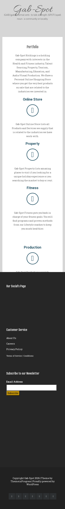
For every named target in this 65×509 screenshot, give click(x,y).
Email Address (14, 381)
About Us (11, 338)
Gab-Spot (32, 12)
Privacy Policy (14, 349)
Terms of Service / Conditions (20, 356)
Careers (10, 343)
